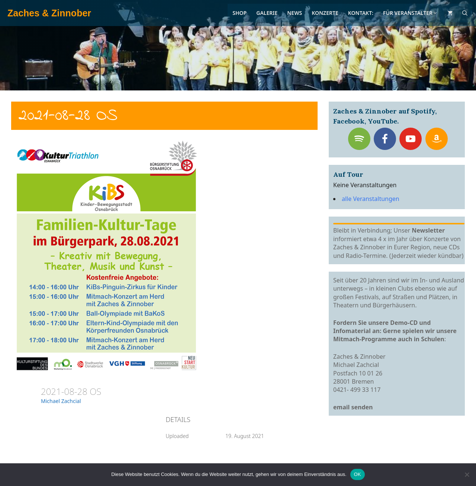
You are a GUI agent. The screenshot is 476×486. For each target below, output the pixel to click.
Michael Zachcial (61, 401)
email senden (353, 407)
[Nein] (466, 474)
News (294, 12)
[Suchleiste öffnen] (464, 13)
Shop (239, 12)
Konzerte (325, 12)
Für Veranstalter (410, 12)
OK (357, 474)
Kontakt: (360, 12)
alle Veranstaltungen (370, 199)
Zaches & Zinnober (49, 13)
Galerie (266, 12)
